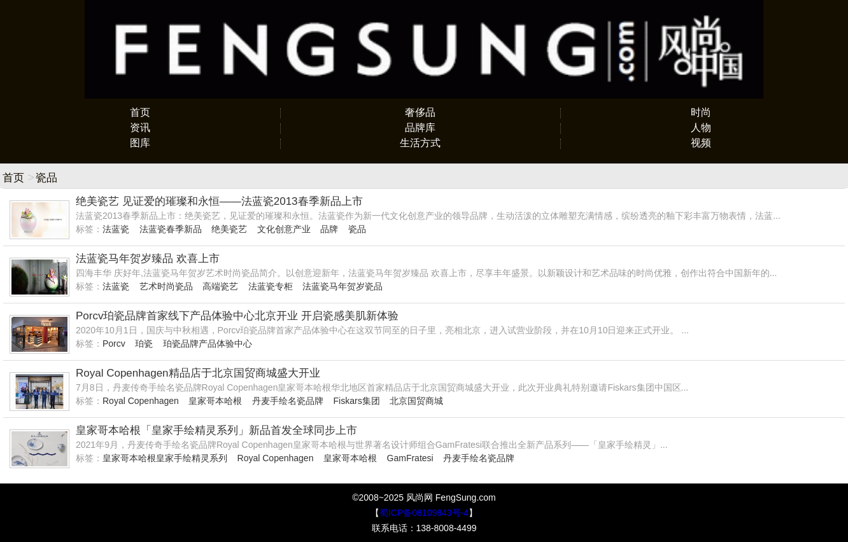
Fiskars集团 (357, 401)
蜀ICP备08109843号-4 (424, 513)
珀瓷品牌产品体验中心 (207, 343)
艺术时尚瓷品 (166, 286)
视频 (701, 142)
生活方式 (420, 142)
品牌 (329, 229)
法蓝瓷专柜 (270, 286)
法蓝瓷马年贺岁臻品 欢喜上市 (148, 259)
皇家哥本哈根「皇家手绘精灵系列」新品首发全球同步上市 (216, 430)
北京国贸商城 (416, 401)
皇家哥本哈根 (215, 401)
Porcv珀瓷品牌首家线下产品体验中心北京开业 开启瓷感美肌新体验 (237, 316)
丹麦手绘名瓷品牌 (287, 401)
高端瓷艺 (220, 286)
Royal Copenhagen (140, 401)
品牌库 (420, 127)
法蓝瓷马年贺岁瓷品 (342, 286)
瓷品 (357, 229)
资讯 (140, 127)
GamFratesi (410, 458)
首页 (140, 112)
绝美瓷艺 (229, 229)
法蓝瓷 (115, 229)
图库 (140, 142)
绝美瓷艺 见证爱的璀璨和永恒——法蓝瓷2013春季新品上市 (219, 201)
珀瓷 (144, 343)
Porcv (113, 343)
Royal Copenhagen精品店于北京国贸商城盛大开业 (198, 373)
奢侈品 (420, 112)
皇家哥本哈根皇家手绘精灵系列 (164, 458)
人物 (701, 127)
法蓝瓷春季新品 (170, 229)
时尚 (701, 112)
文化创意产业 (284, 229)
